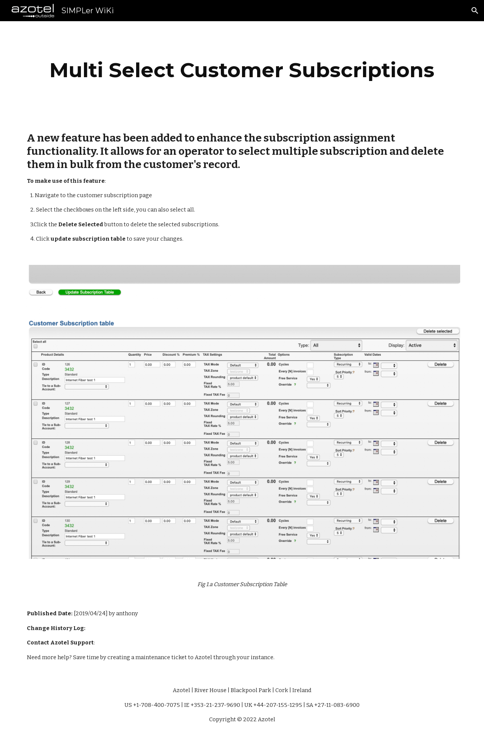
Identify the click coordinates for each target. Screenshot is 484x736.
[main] (242, 70)
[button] (475, 11)
